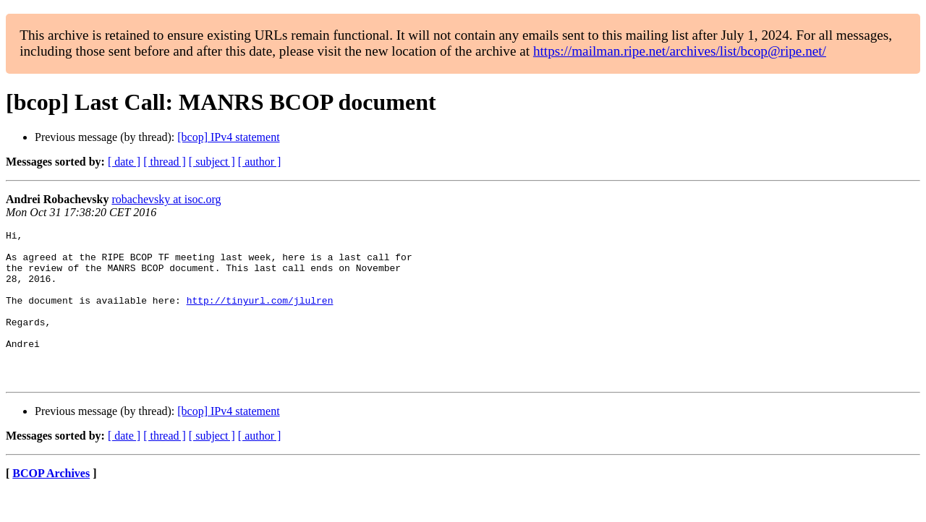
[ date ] (124, 161)
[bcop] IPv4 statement (228, 137)
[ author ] (259, 161)
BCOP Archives (51, 503)
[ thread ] (164, 161)
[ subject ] (212, 161)
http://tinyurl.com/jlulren (260, 315)
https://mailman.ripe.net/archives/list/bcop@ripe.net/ (679, 51)
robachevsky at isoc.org (166, 199)
